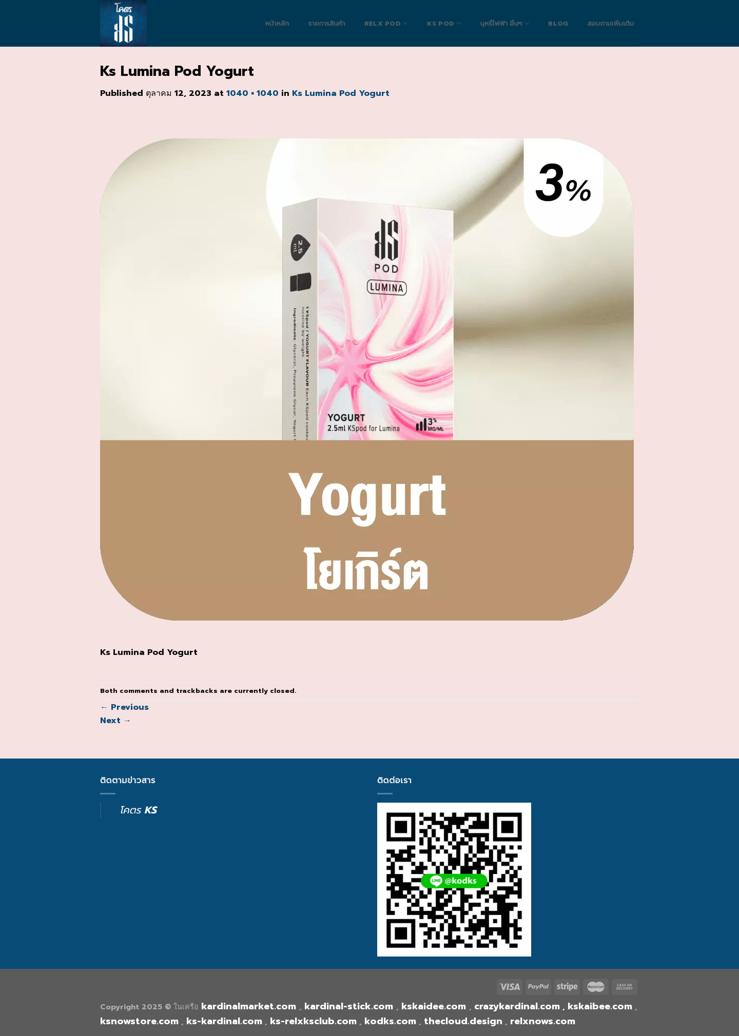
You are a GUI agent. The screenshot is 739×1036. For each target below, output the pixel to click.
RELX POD (386, 23)
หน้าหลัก (277, 23)
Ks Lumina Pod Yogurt (341, 93)
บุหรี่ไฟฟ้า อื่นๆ (504, 23)
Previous (124, 707)
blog (558, 23)
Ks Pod (444, 23)
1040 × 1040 (252, 93)
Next (115, 720)
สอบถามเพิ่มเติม (610, 23)
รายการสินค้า (326, 23)
